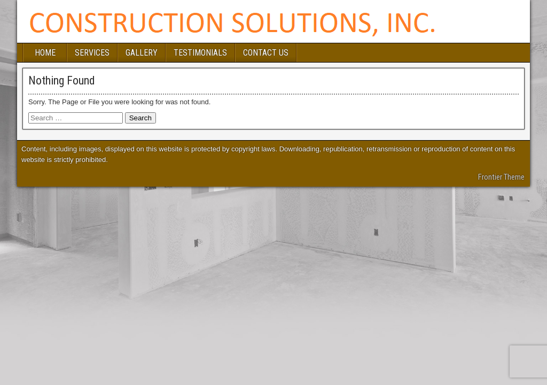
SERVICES (92, 53)
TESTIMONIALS (200, 53)
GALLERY (142, 53)
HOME (45, 53)
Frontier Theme (501, 177)
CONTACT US (265, 53)
